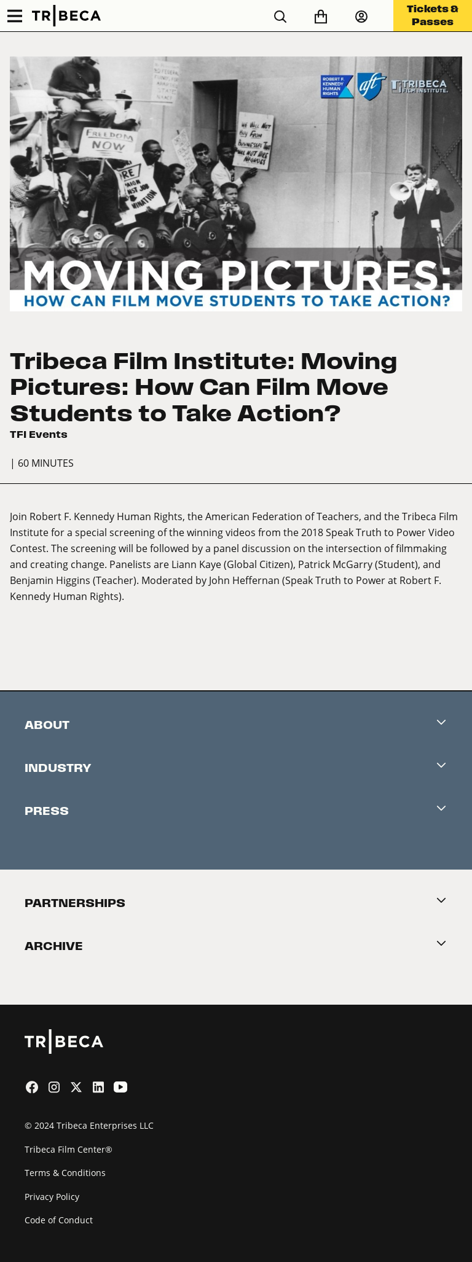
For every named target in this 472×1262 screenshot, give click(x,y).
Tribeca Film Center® (68, 1149)
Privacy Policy (52, 1196)
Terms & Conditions (65, 1172)
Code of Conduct (59, 1220)
